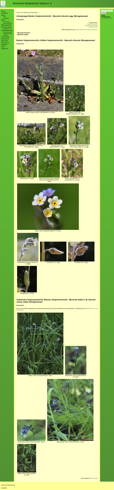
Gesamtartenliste (7, 23)
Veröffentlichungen (8, 33)
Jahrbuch (5, 35)
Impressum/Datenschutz (8, 485)
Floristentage (5, 37)
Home (3, 11)
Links (3, 46)
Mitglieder (4, 44)
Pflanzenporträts (6, 25)
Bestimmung (6, 21)
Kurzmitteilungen (7, 32)
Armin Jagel (94, 478)
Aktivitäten (4, 13)
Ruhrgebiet (6, 18)
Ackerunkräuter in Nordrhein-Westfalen (87, 29)
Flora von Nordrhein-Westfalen (27, 12)
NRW (4, 16)
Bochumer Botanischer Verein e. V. (32, 3)
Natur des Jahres (6, 27)
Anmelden (4, 488)
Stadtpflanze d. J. (7, 28)
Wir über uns (5, 43)
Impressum (4, 48)
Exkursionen (5, 39)
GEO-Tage (4, 41)
